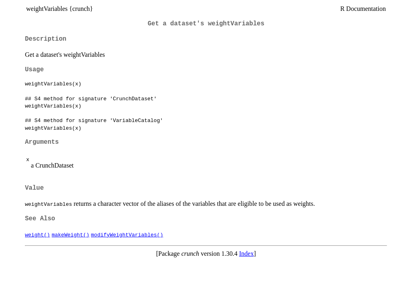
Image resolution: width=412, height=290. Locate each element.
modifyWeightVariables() (127, 234)
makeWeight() (70, 234)
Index (246, 253)
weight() (37, 234)
